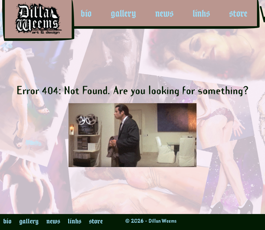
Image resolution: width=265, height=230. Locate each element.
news (164, 13)
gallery (123, 13)
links (201, 13)
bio (86, 13)
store (238, 13)
